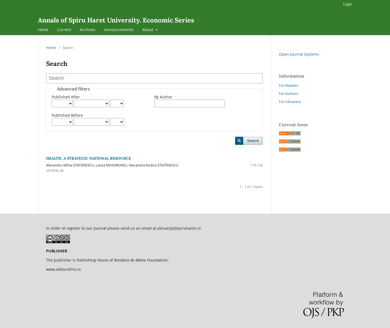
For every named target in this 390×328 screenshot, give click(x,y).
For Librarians (290, 101)
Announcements (119, 29)
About (148, 29)
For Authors (288, 93)
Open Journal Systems (299, 54)
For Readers (288, 85)
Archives (87, 29)
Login (347, 4)
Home (43, 29)
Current (64, 29)
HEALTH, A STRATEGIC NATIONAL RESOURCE (88, 158)
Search (253, 141)
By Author (163, 96)
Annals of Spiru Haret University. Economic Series (116, 20)
